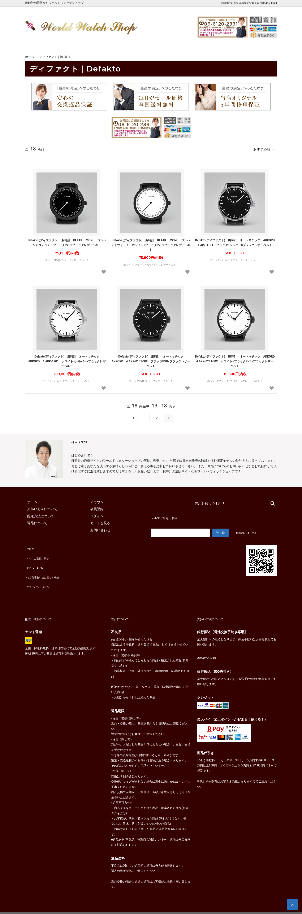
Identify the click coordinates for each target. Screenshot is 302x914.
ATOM (38, 560)
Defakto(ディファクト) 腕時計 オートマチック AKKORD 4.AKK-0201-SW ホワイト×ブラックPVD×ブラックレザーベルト (235, 359)
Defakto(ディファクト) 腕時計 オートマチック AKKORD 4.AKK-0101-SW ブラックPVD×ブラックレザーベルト (151, 359)
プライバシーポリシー (42, 574)
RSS (28, 560)
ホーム (37, 39)
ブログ (30, 546)
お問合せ (265, 39)
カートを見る (232, 39)
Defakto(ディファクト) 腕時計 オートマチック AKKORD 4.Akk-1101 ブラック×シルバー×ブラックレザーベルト (235, 241)
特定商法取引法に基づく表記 (47, 567)
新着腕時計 (70, 39)
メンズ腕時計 (102, 39)
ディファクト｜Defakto (54, 56)
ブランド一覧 (167, 39)
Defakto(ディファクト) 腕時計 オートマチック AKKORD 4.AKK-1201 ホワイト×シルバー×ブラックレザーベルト (67, 359)
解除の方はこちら (248, 531)
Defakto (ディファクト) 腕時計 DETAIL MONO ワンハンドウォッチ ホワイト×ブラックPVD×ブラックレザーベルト (150, 243)
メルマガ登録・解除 (40, 553)
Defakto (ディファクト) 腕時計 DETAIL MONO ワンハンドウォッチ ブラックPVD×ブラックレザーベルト (67, 241)
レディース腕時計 (135, 39)
